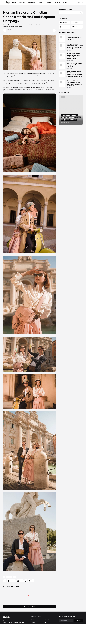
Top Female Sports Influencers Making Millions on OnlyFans (74, 37)
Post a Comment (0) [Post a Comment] (29, 606)
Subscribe (78, 620)
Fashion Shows (47, 620)
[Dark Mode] (78, 2)
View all (24, 587)
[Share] (54, 30)
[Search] (81, 2)
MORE (65, 2)
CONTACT (58, 2)
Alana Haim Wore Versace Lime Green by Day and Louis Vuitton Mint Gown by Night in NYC (74, 83)
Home (4, 8)
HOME (14, 2)
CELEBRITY (41, 2)
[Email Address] (66, 620)
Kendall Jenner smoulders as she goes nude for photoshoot (74, 65)
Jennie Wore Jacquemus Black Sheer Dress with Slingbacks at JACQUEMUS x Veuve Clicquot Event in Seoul (74, 74)
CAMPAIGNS (21, 2)
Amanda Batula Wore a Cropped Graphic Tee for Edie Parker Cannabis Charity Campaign (74, 56)
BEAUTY (49, 2)
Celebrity (33, 620)
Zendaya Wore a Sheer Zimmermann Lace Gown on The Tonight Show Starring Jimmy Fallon (75, 46)
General (33, 622)
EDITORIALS (31, 2)
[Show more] (32, 580)
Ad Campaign (10, 8)
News (45, 622)
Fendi (14, 576)
